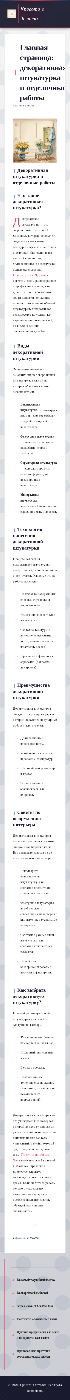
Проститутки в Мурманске (31, 275)
